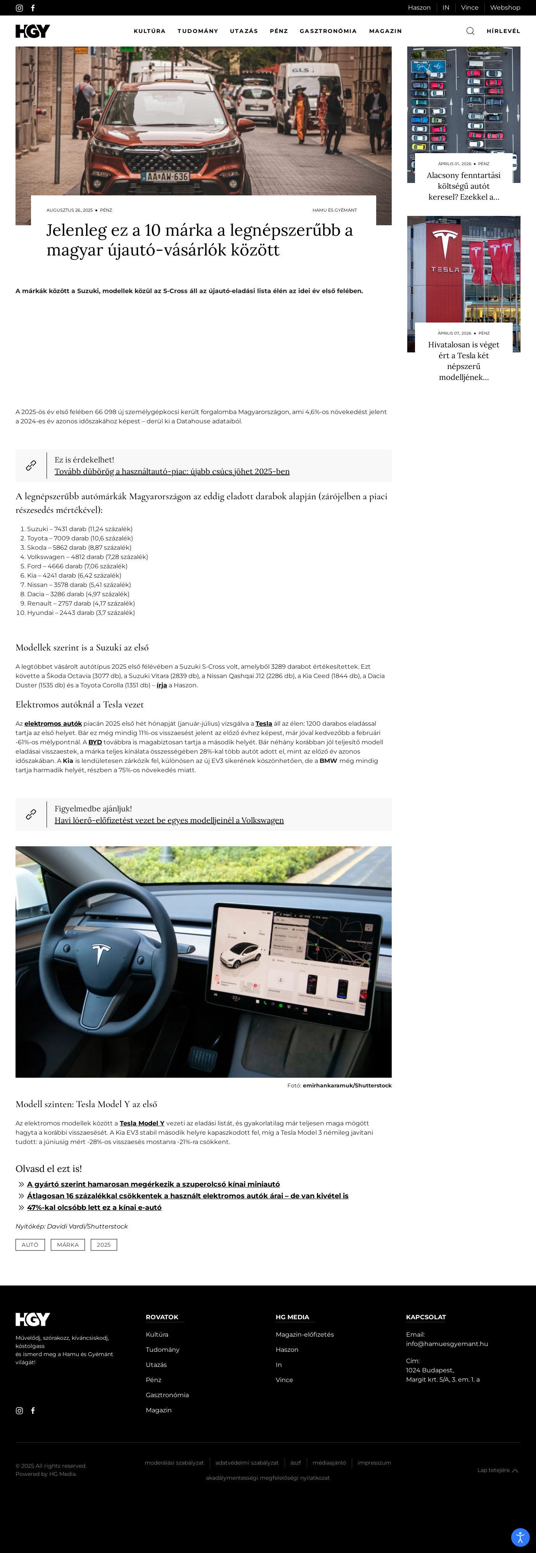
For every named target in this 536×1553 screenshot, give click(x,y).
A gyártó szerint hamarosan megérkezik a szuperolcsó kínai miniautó (153, 1184)
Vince (470, 7)
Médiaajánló (329, 1462)
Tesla (264, 723)
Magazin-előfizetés (305, 1334)
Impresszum (374, 1462)
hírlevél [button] (503, 31)
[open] (520, 1537)
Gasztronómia (328, 31)
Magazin (386, 31)
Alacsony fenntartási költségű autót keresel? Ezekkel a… (464, 186)
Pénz (279, 31)
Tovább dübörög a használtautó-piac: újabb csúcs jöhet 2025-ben (172, 471)
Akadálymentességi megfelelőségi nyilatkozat (268, 1477)
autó (30, 1244)
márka (68, 1244)
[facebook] (33, 8)
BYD (95, 742)
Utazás (244, 31)
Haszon (419, 7)
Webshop (505, 7)
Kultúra (150, 31)
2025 (104, 1244)
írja (162, 685)
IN (446, 7)
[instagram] (19, 8)
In (279, 1364)
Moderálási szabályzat (174, 1462)
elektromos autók (53, 723)
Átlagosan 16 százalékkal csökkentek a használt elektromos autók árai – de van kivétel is (188, 1196)
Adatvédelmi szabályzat (247, 1462)
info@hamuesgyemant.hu (447, 1344)
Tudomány (198, 31)
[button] (515, 1471)
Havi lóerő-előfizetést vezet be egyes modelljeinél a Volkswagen (169, 820)
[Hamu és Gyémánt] (33, 31)
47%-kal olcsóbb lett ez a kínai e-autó (94, 1207)
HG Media (62, 1473)
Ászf (295, 1462)
